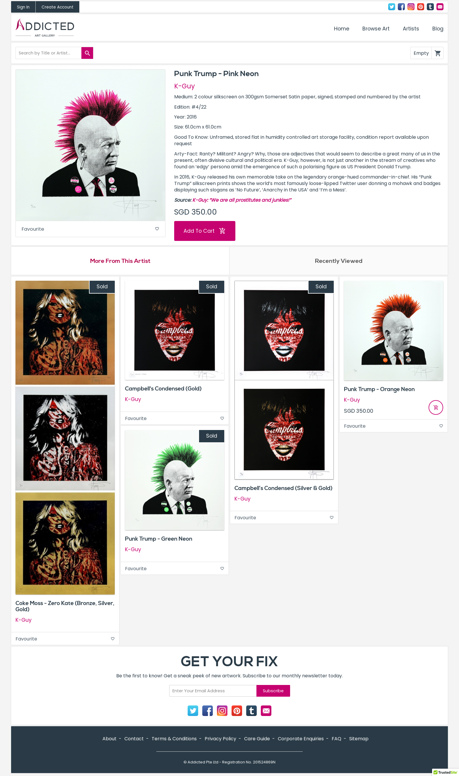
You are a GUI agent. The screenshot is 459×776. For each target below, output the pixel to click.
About (109, 739)
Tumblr (430, 6)
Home (341, 28)
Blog (437, 28)
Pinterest (420, 6)
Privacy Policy (220, 739)
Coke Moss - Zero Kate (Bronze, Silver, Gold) (65, 607)
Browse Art (376, 28)
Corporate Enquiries (301, 739)
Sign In (23, 7)
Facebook (401, 6)
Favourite (90, 230)
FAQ (336, 739)
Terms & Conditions (174, 739)
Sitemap (359, 739)
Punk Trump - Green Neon (158, 539)
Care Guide (257, 739)
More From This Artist (120, 262)
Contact (439, 6)
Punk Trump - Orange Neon (379, 390)
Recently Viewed (338, 262)
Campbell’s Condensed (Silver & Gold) (283, 489)
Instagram (411, 6)
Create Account (57, 7)
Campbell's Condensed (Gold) (163, 389)
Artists (411, 28)
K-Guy (184, 86)
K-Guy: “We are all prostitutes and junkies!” (241, 200)
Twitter (391, 6)
